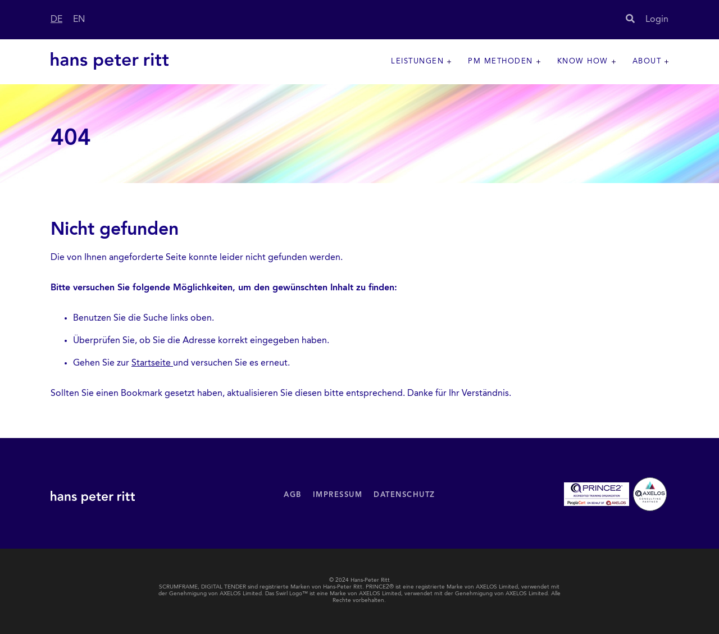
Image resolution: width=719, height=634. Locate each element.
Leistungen (417, 61)
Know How (582, 61)
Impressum (338, 495)
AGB (293, 495)
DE (56, 19)
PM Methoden (500, 61)
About (647, 61)
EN (79, 19)
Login (656, 19)
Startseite (152, 363)
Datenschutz (404, 495)
